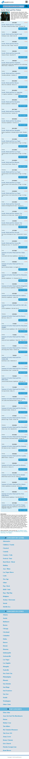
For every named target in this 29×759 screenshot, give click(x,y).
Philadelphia (7, 677)
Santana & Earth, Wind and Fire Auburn (14, 295)
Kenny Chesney (8, 740)
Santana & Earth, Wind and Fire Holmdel (14, 446)
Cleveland (6, 632)
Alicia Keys (3, 532)
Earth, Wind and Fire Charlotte (11, 62)
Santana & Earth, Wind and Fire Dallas (13, 389)
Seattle (5, 697)
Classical (6, 548)
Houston (5, 649)
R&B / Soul (6, 589)
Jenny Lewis (7, 736)
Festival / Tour (7, 558)
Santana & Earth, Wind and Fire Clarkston (14, 348)
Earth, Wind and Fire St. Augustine (12, 92)
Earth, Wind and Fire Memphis (11, 130)
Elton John (6, 712)
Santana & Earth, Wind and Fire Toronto (14, 417)
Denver (5, 642)
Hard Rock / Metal (9, 562)
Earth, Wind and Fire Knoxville (11, 53)
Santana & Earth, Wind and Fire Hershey (14, 408)
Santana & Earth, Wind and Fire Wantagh (14, 436)
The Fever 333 (7, 733)
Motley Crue (7, 723)
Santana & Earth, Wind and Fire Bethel (13, 475)
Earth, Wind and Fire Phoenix (10, 162)
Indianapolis (7, 653)
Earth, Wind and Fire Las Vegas (11, 141)
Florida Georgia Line (9, 747)
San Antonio (7, 684)
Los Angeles (7, 663)
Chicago (5, 628)
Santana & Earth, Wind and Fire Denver (13, 316)
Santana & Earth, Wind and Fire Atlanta (13, 484)
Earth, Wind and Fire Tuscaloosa (11, 121)
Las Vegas (6, 659)
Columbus (6, 635)
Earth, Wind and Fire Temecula (11, 204)
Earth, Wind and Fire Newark (10, 232)
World (5, 603)
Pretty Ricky (10, 531)
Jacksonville (7, 656)
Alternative (6, 541)
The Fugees (9, 532)
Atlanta (5, 615)
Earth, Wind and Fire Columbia (11, 73)
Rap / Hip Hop (7, 593)
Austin (5, 618)
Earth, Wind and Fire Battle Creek (12, 34)
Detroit (5, 646)
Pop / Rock (6, 586)
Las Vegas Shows (8, 572)
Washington (7, 701)
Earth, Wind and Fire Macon (10, 83)
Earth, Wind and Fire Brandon (11, 102)
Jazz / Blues (6, 569)
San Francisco (7, 690)
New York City (7, 673)
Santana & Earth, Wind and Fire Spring (13, 398)
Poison (5, 719)
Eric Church (7, 743)
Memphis (6, 666)
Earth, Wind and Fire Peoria (10, 43)
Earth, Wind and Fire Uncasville (11, 243)
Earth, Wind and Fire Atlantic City (12, 213)
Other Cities (7, 704)
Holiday (5, 565)
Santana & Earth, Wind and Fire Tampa (13, 505)
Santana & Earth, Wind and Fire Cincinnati (14, 368)
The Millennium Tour (18, 531)
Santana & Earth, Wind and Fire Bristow (14, 465)
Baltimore (6, 621)
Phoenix (5, 680)
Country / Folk (7, 555)
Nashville (6, 670)
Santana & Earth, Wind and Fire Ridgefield (14, 286)
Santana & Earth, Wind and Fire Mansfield (14, 427)
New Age (6, 579)
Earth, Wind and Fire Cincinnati (11, 24)
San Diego (6, 687)
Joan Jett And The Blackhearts (13, 716)
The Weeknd (20, 530)
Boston (5, 625)
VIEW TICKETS (23, 28)
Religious (6, 596)
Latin (4, 576)
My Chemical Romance (10, 730)
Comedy (5, 551)
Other (5, 582)
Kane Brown (7, 750)
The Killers (6, 726)
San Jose (5, 694)
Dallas (5, 639)
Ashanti (25, 531)
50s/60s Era (6, 607)
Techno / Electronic (9, 600)
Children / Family (8, 545)
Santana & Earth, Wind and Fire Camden (14, 456)
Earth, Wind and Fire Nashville (11, 111)
